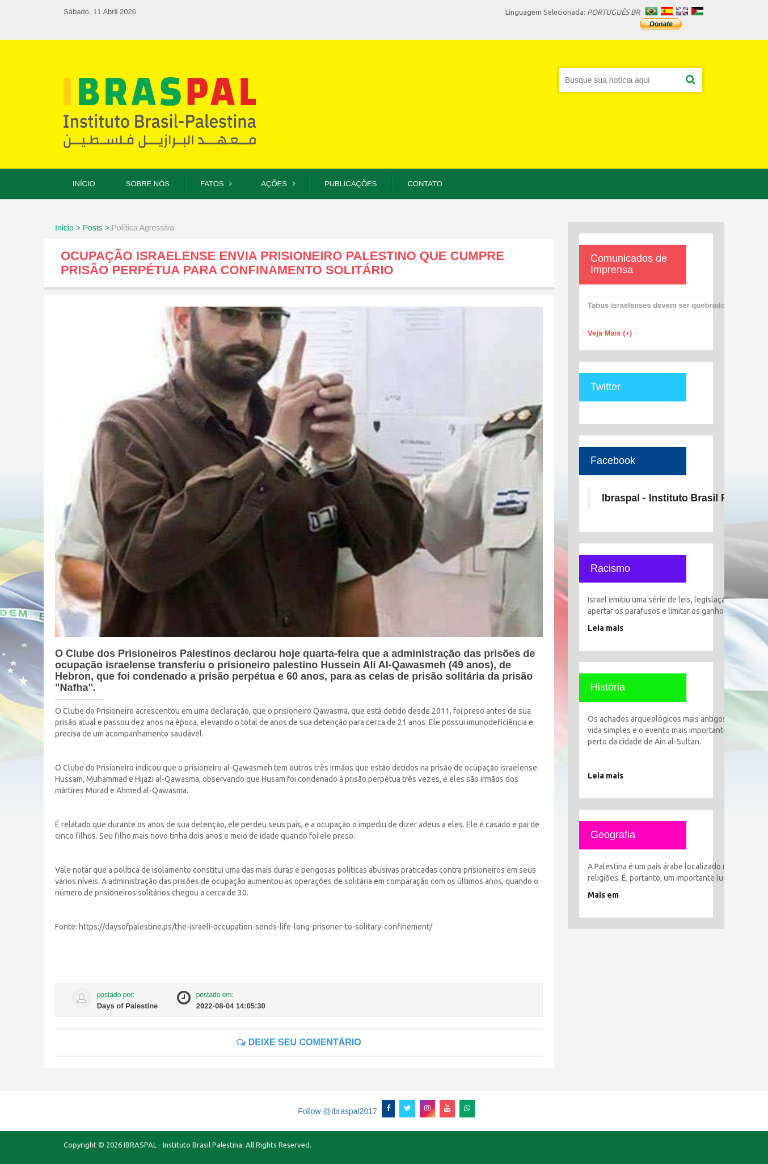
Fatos (211, 183)
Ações (274, 183)
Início (84, 183)
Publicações (350, 183)
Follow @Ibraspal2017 (337, 1111)
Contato (424, 183)
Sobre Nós (148, 183)
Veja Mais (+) (610, 333)
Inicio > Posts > (82, 227)
